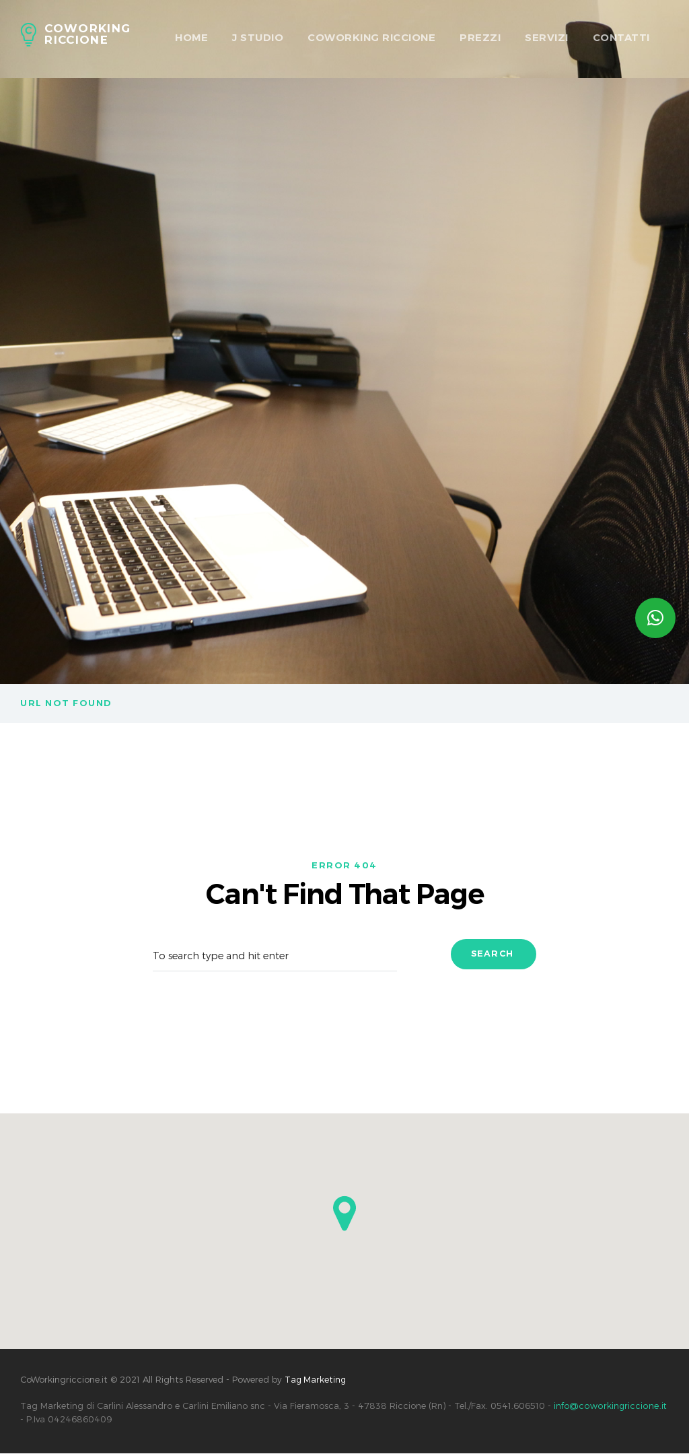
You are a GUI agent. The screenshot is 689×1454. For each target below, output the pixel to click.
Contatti (621, 37)
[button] (344, 1215)
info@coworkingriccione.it (609, 1406)
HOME (191, 37)
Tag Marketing (316, 1380)
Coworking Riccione (371, 37)
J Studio (257, 37)
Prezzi (480, 37)
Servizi (547, 37)
